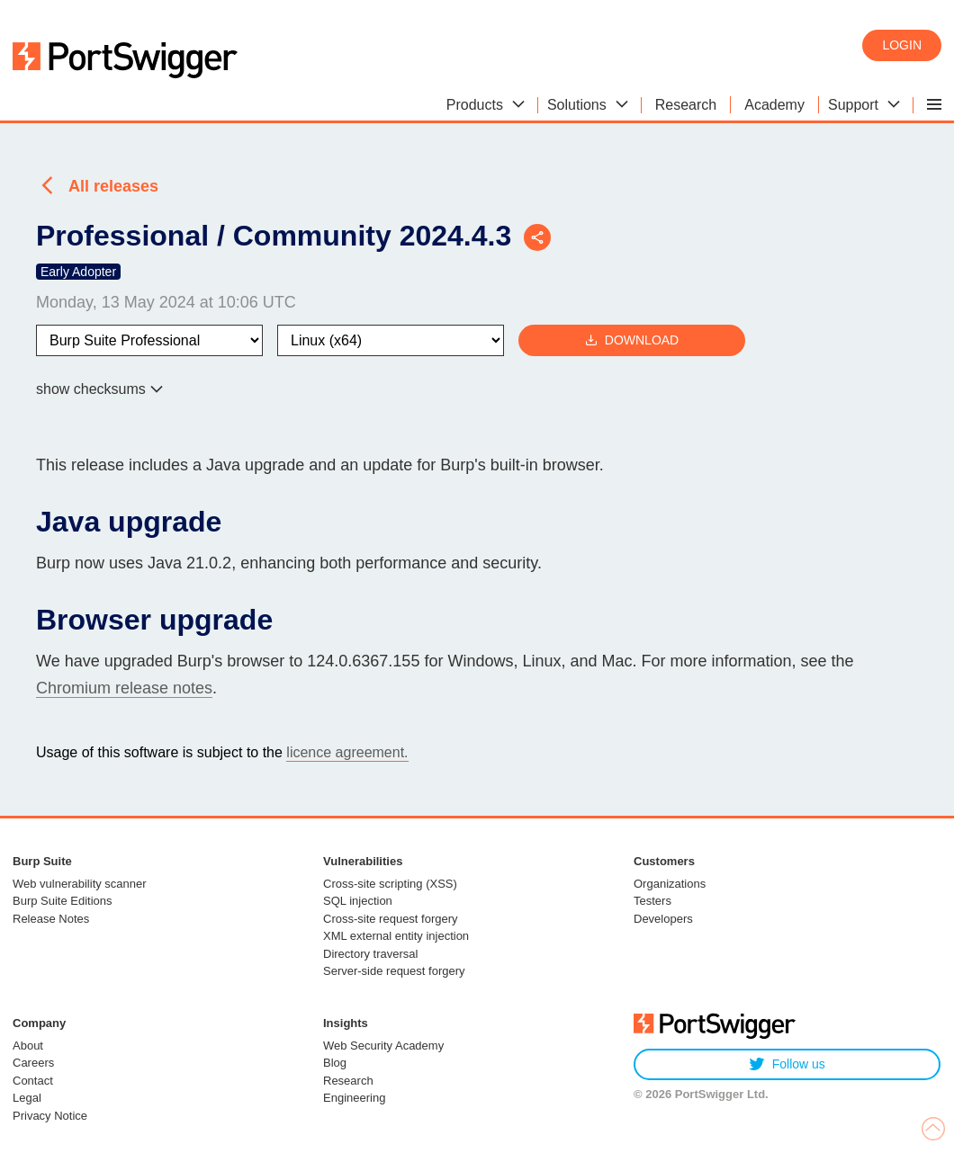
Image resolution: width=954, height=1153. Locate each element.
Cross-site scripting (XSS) (390, 883)
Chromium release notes (124, 688)
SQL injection (357, 900)
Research (348, 1080)
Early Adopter (78, 271)
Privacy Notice (50, 1115)
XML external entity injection (396, 936)
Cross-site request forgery (390, 918)
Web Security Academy (383, 1045)
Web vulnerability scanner (80, 883)
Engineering (354, 1097)
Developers (663, 918)
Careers (33, 1062)
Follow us (787, 1064)
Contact (33, 1080)
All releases (113, 186)
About (28, 1045)
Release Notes (51, 918)
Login (902, 45)
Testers (652, 900)
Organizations (670, 883)
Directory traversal (370, 954)
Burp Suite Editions (62, 900)
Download (632, 340)
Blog (334, 1062)
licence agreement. (347, 752)
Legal (27, 1097)
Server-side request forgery (394, 971)
